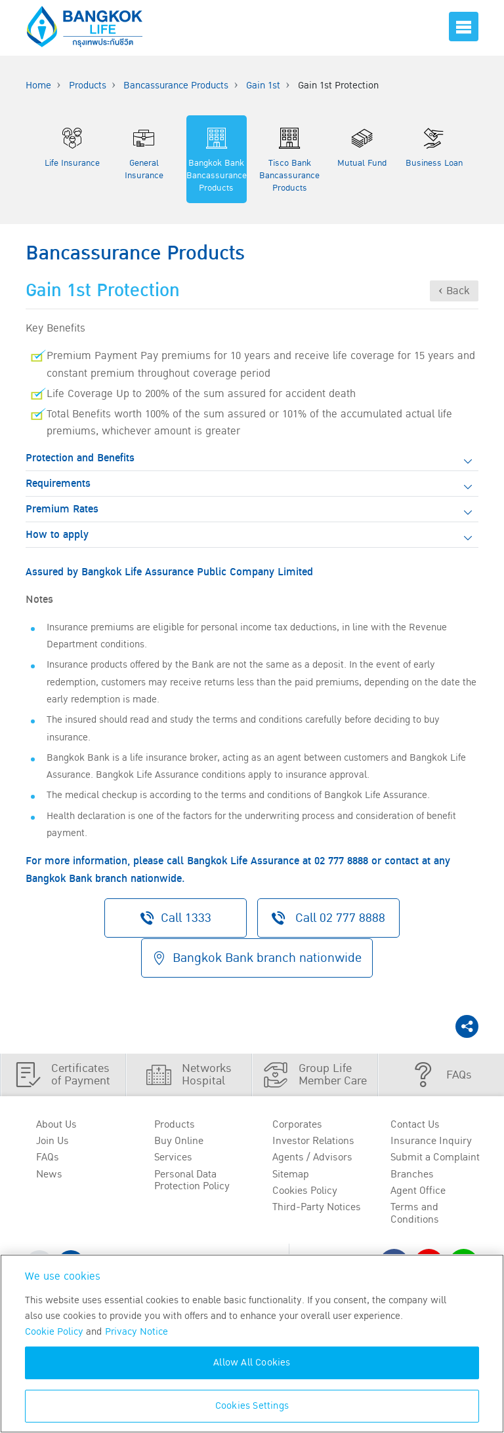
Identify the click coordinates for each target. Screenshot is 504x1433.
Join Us (52, 1141)
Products (87, 85)
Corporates (297, 1124)
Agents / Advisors (312, 1157)
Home (38, 85)
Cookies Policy (304, 1190)
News (49, 1174)
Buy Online (178, 1141)
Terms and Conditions (414, 1214)
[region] (252, 1343)
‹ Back (454, 290)
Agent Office (418, 1190)
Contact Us (415, 1124)
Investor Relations (313, 1141)
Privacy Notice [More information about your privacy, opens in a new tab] (136, 1331)
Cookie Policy (54, 1331)
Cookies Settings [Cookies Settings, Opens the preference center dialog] (252, 1405)
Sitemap (290, 1174)
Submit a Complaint (435, 1157)
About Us (56, 1124)
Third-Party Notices (316, 1207)
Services (173, 1157)
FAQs (47, 1157)
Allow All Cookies (251, 1362)
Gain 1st (263, 85)
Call (330, 917)
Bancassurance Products (175, 85)
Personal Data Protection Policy (192, 1180)
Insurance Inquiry (431, 1141)
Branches (412, 1174)
